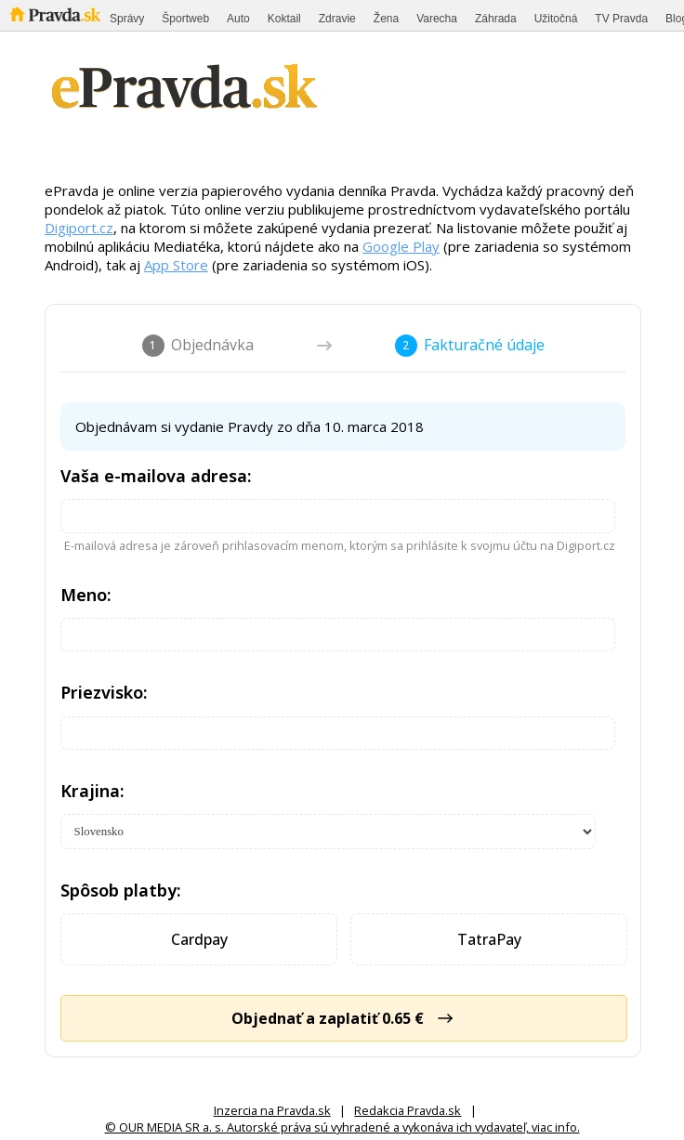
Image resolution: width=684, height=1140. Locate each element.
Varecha (436, 18)
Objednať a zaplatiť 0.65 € (343, 1018)
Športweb (185, 18)
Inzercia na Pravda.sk (272, 1110)
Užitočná (556, 18)
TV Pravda (621, 18)
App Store (176, 265)
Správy (127, 18)
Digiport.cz (79, 227)
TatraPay (489, 939)
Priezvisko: (104, 692)
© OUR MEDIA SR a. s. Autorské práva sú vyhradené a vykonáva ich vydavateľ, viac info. (342, 1127)
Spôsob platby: (120, 890)
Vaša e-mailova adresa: (156, 476)
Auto (238, 18)
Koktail (284, 18)
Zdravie (337, 18)
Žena (386, 18)
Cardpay (199, 939)
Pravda (55, 14)
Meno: (86, 594)
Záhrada (496, 18)
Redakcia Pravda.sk (407, 1110)
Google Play (401, 246)
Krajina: (92, 791)
